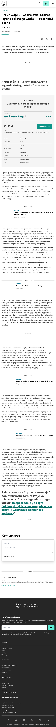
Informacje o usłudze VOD (9, 712)
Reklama (4, 688)
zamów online (44, 126)
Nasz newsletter (6, 670)
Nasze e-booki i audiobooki (9, 665)
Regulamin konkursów (8, 708)
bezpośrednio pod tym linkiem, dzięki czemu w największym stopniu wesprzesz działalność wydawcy (27, 508)
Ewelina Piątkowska (8, 28)
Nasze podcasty (6, 668)
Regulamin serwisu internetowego (11, 703)
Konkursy (4, 672)
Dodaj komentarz (9, 556)
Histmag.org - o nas (7, 648)
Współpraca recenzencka (9, 692)
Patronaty (4, 690)
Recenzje (5, 11)
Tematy (4, 653)
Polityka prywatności (7, 710)
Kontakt (4, 650)
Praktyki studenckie (7, 685)
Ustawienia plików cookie (42, 724)
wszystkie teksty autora (8, 585)
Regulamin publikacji (7, 705)
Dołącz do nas (5, 683)
